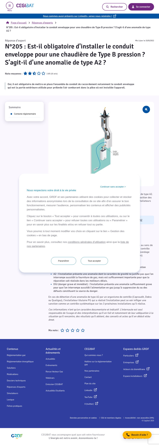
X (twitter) (89, 403)
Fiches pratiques (14, 406)
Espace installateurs (132, 376)
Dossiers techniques (16, 380)
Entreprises (128, 362)
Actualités (50, 358)
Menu (9, 7)
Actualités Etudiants (55, 390)
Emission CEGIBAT (54, 384)
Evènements (51, 365)
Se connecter (141, 7)
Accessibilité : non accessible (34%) (139, 418)
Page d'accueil (16, 22)
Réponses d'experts (42, 22)
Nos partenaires (91, 370)
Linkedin (88, 390)
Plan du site (89, 383)
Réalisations (12, 374)
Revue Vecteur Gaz (54, 371)
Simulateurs (12, 393)
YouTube (88, 397)
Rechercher (114, 7)
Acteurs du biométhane (134, 369)
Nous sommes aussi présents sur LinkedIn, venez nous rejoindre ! (77, 16)
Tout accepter (94, 261)
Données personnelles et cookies (83, 418)
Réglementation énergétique (20, 361)
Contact (88, 377)
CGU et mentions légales (111, 418)
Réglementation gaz (16, 355)
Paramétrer (63, 261)
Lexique (10, 399)
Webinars (50, 377)
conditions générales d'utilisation (87, 242)
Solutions (11, 367)
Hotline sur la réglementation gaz (98, 363)
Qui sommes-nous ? (93, 355)
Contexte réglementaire (23, 113)
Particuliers (128, 355)
